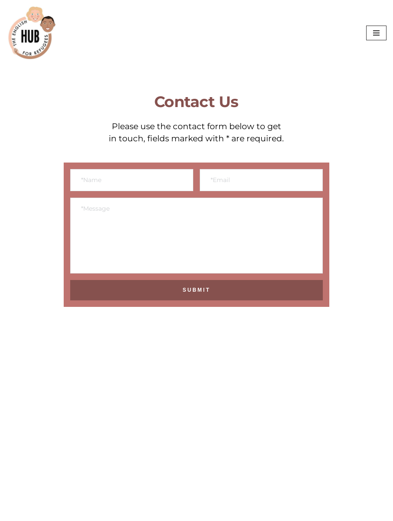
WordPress (92, 512)
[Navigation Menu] (376, 33)
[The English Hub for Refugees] (118, 33)
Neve (15, 512)
